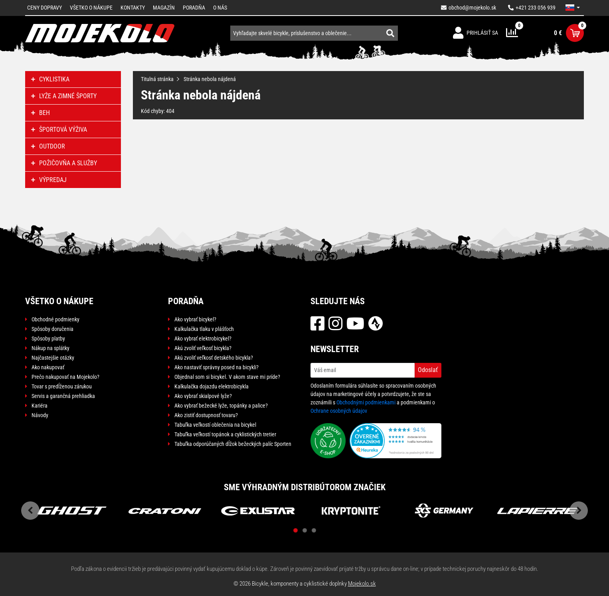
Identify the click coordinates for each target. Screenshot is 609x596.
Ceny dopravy (44, 7)
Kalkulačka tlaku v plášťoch (204, 329)
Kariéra (39, 405)
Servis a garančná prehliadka (63, 396)
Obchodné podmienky (55, 319)
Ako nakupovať (48, 367)
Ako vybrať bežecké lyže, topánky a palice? (221, 405)
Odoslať (428, 370)
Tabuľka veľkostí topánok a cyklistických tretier (225, 434)
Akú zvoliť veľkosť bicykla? (202, 348)
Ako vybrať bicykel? (195, 319)
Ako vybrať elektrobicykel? (202, 338)
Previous (30, 510)
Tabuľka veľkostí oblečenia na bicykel (215, 425)
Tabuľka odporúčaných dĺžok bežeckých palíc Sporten (232, 444)
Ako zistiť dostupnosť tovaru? (206, 415)
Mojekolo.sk (362, 583)
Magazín (164, 7)
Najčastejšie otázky (53, 357)
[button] (573, 7)
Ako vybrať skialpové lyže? (203, 396)
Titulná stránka (157, 79)
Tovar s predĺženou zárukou (62, 386)
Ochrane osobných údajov (338, 411)
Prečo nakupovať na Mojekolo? (65, 377)
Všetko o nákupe (91, 7)
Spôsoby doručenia (52, 329)
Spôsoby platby (48, 338)
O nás (220, 7)
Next (578, 510)
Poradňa (194, 7)
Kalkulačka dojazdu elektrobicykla (211, 386)
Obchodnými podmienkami (365, 402)
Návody (40, 415)
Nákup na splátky (50, 348)
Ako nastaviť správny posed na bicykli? (216, 367)
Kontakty (133, 7)
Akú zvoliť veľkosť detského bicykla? (213, 357)
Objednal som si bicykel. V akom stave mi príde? (227, 377)
